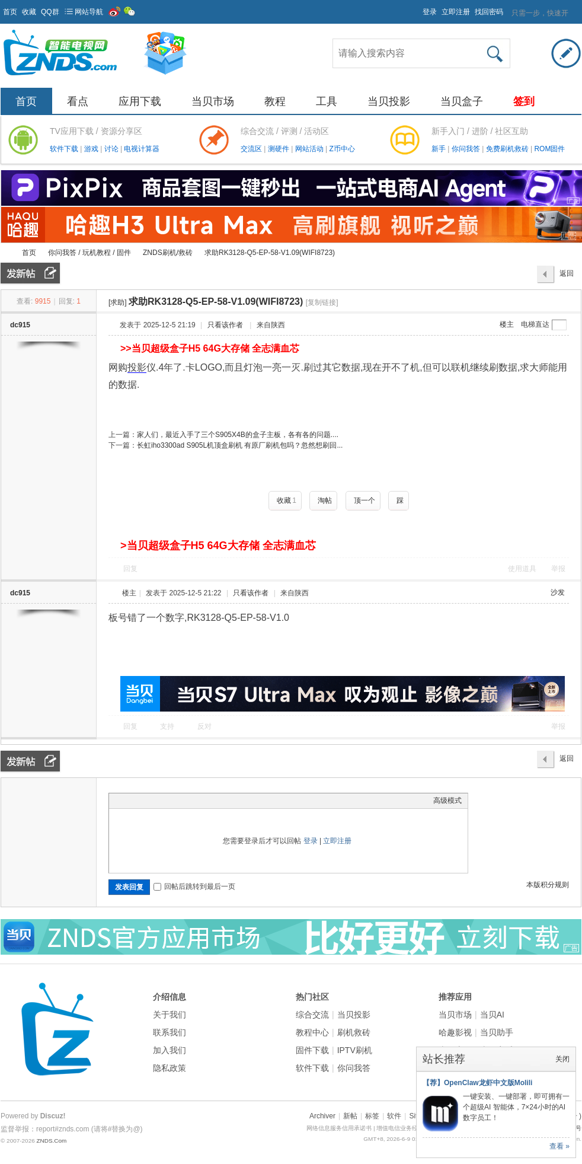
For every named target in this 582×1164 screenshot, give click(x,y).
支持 (168, 726)
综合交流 (312, 1014)
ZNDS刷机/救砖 (168, 252)
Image (145, 800)
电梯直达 (535, 324)
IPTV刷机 (354, 1050)
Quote (174, 800)
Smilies (204, 800)
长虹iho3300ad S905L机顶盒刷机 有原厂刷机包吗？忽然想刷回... (240, 445)
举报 (558, 569)
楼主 (507, 324)
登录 (430, 12)
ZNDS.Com (51, 1140)
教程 (275, 101)
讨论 (112, 149)
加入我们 (169, 1050)
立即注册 (456, 12)
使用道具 (522, 569)
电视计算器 (141, 149)
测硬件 (279, 149)
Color (130, 800)
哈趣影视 (455, 1032)
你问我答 (467, 149)
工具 (326, 101)
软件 (394, 1116)
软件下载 (65, 149)
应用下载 (140, 101)
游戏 (92, 149)
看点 (77, 101)
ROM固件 (549, 149)
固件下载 (312, 1050)
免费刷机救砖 (508, 149)
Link (159, 800)
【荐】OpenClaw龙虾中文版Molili (477, 1083)
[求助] (117, 302)
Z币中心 (341, 149)
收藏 (29, 12)
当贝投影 (388, 101)
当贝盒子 (461, 101)
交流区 (251, 149)
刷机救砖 (353, 1032)
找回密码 (489, 12)
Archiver (322, 1116)
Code (189, 800)
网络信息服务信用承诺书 (339, 1128)
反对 (204, 726)
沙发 (558, 592)
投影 (136, 367)
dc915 (20, 325)
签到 (524, 101)
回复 (130, 569)
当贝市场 (212, 101)
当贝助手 (496, 1032)
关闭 (562, 1059)
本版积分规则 (547, 885)
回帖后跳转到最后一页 (194, 886)
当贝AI (492, 1014)
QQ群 (50, 12)
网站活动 (310, 149)
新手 (439, 149)
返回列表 (566, 276)
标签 (372, 1116)
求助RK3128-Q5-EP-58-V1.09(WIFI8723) (269, 252)
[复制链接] (322, 302)
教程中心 (312, 1032)
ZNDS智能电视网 (5, 252)
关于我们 (169, 1014)
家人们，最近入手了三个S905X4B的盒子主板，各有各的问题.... (237, 434)
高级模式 (447, 800)
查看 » (559, 1146)
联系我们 (169, 1032)
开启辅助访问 (417, 8)
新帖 (350, 1116)
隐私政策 (169, 1068)
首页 (10, 12)
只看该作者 (225, 325)
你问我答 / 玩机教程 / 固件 (89, 252)
